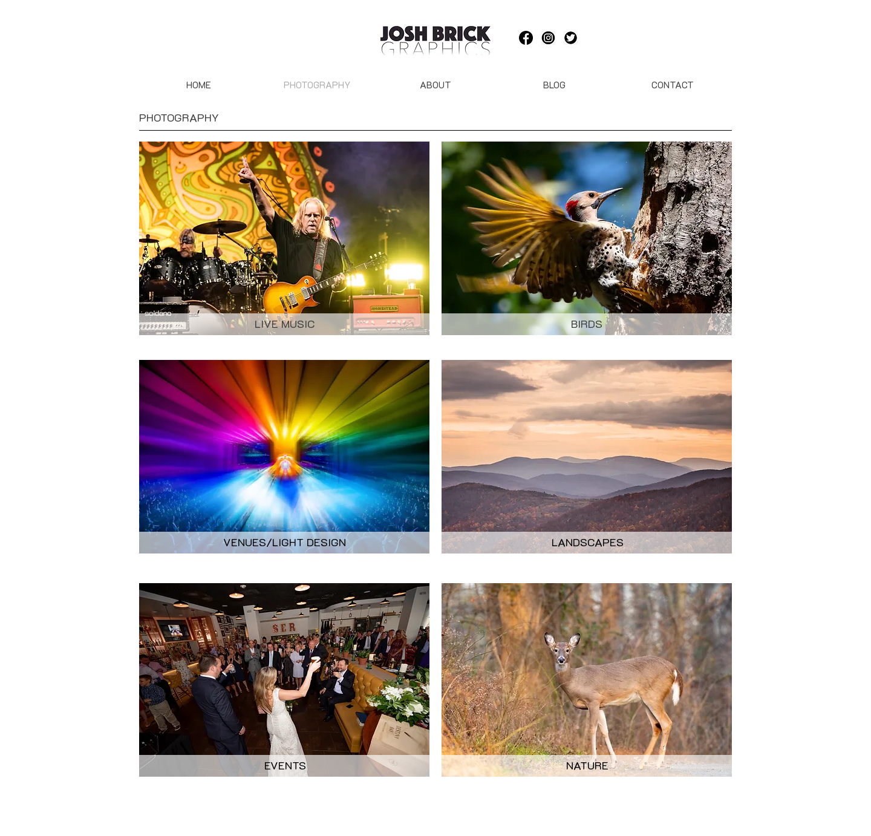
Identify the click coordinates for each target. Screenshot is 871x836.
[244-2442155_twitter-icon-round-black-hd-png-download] (571, 38)
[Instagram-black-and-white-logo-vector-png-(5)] (548, 38)
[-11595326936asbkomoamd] (526, 38)
